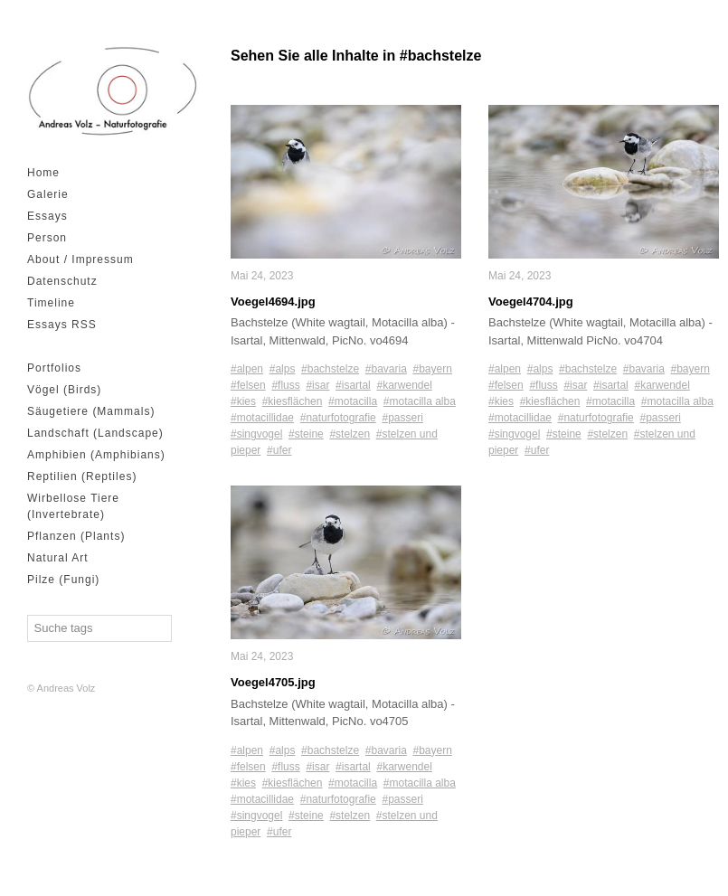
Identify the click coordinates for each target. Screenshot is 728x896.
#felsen (248, 385)
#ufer (279, 450)
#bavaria (386, 369)
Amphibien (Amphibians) (96, 454)
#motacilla (352, 401)
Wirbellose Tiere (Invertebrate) (73, 506)
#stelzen (349, 434)
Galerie (48, 194)
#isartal (353, 385)
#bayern (432, 369)
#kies (243, 401)
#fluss (285, 385)
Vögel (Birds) (64, 389)
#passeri (402, 417)
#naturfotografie (338, 417)
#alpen (247, 369)
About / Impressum (80, 259)
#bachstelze (330, 369)
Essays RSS (62, 324)
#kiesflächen (292, 401)
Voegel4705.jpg (273, 682)
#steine (306, 434)
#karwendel (403, 385)
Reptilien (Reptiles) (82, 476)
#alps (282, 369)
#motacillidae (262, 417)
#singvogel (256, 434)
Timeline (51, 303)
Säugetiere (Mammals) (91, 411)
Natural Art (58, 558)
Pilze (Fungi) (63, 579)
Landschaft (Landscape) (95, 433)
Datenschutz (62, 281)
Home (43, 172)
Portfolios (54, 368)
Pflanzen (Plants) (76, 536)
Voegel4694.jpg (273, 301)
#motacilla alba (419, 401)
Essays (47, 216)
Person (47, 237)
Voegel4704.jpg (530, 301)
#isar (317, 385)
